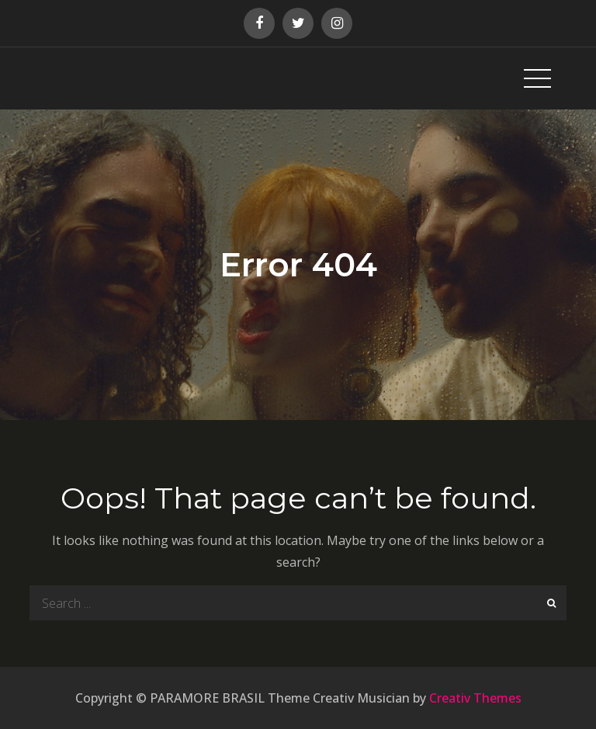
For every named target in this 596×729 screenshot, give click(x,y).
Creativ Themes (475, 697)
